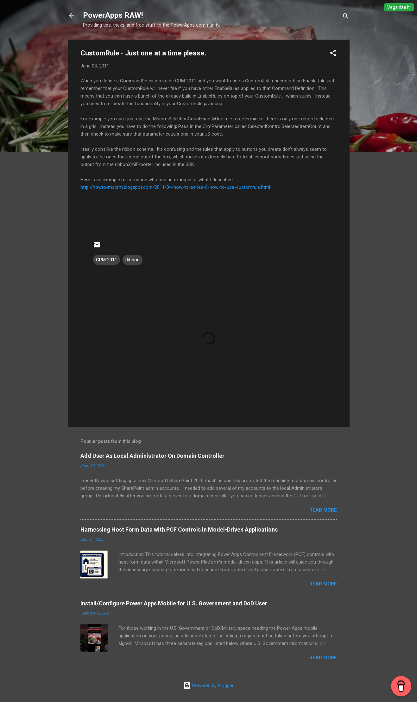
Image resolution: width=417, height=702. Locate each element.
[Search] (346, 17)
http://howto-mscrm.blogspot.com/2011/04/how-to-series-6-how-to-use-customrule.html (175, 187)
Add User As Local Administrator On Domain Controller (152, 455)
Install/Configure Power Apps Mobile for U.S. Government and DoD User (173, 603)
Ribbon (132, 260)
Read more (323, 510)
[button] (333, 54)
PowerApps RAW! (113, 15)
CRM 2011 (106, 260)
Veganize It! (399, 7)
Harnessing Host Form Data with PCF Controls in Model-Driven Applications (179, 529)
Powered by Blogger (208, 685)
